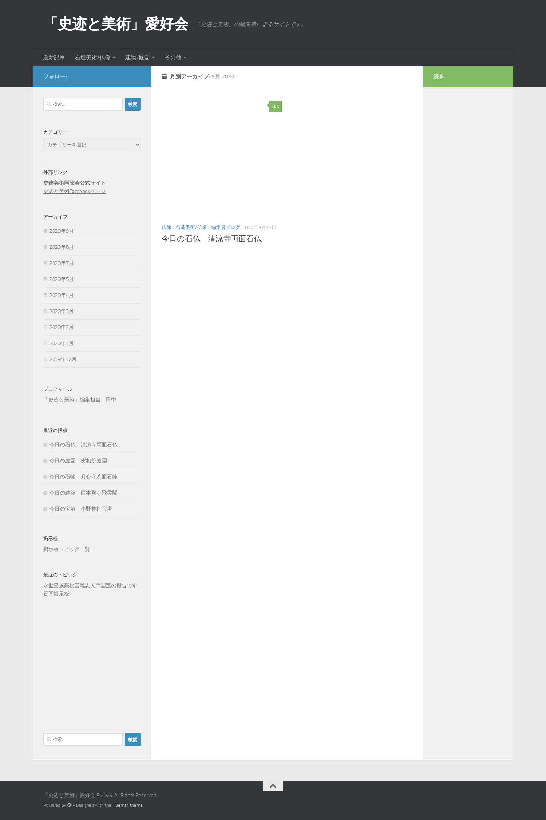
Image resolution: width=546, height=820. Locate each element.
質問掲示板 (56, 594)
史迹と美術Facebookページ (74, 191)
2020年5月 (61, 279)
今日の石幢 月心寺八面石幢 (83, 477)
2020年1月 (61, 343)
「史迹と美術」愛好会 (115, 24)
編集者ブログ (225, 227)
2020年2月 (61, 327)
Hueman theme (127, 805)
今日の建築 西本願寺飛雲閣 (83, 493)
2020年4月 (61, 295)
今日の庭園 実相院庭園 (78, 461)
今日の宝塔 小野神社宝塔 (80, 509)
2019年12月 (63, 359)
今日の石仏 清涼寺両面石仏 (212, 238)
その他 (173, 57)
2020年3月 (61, 311)
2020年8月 (61, 247)
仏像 (166, 227)
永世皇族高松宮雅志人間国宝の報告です (90, 585)
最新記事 (54, 57)
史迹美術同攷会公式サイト (74, 183)
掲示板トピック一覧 (66, 549)
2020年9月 (61, 231)
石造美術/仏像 (92, 57)
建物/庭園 (137, 57)
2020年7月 (61, 263)
